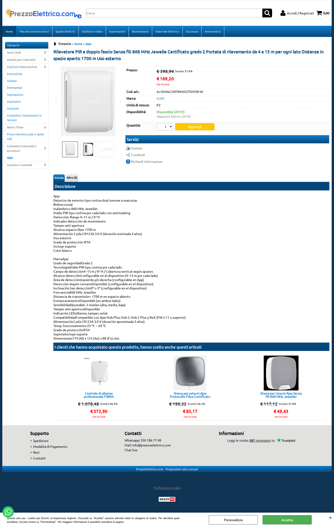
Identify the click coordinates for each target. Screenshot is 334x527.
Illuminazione (140, 31)
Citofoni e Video (92, 31)
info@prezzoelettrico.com (151, 445)
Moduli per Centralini (21, 60)
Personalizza (233, 520)
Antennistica (213, 31)
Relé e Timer (15, 127)
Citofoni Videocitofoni (22, 67)
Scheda (59, 178)
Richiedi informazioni (146, 161)
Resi (36, 452)
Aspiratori (14, 101)
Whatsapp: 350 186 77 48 (143, 440)
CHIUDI (330, 517)
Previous (56, 101)
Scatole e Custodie (19, 165)
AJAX (160, 98)
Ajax (10, 158)
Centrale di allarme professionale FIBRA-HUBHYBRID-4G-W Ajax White (99, 395)
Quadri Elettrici (65, 31)
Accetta (287, 520)
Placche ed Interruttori (34, 31)
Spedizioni (40, 441)
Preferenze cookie (167, 488)
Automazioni (117, 31)
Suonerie (13, 108)
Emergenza (14, 87)
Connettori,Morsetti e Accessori (21, 148)
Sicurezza (192, 31)
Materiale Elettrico (167, 31)
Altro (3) (72, 177)
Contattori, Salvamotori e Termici (24, 117)
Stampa (136, 148)
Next (120, 101)
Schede (12, 81)
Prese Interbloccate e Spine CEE (25, 136)
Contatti (39, 458)
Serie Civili (14, 52)
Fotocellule (14, 74)
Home (9, 31)
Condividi (138, 155)
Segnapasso (15, 94)
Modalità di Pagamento (50, 446)
